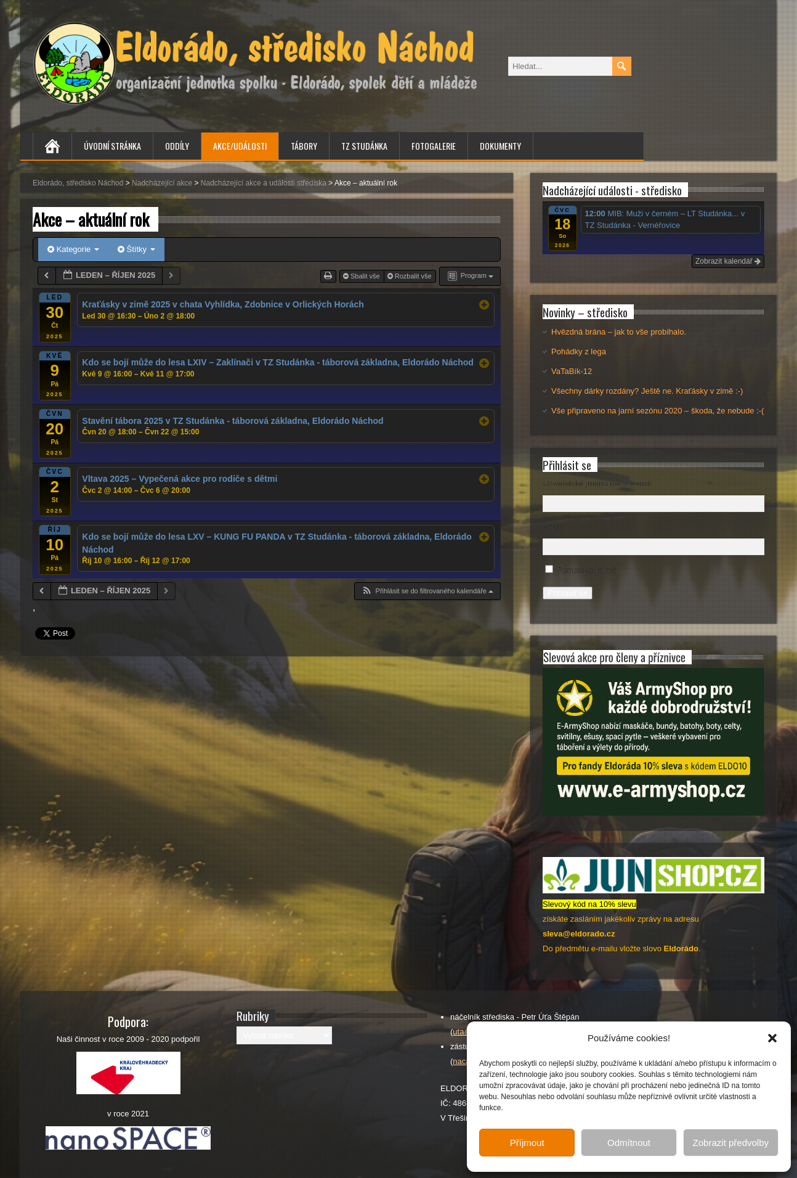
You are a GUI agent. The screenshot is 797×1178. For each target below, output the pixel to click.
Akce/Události (240, 145)
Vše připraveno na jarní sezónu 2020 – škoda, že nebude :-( (657, 410)
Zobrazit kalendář (728, 261)
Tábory (304, 145)
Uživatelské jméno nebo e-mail (597, 483)
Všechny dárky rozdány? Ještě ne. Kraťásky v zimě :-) (647, 391)
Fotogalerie (433, 145)
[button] (772, 1038)
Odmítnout (628, 1142)
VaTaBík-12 (571, 371)
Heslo (553, 527)
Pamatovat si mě (587, 570)
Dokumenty (500, 145)
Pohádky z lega (578, 351)
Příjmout (527, 1142)
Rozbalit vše (410, 276)
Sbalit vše (362, 276)
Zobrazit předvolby (731, 1142)
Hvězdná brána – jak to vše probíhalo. (618, 331)
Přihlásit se (568, 593)
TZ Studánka (364, 145)
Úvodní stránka (112, 145)
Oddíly (177, 145)
